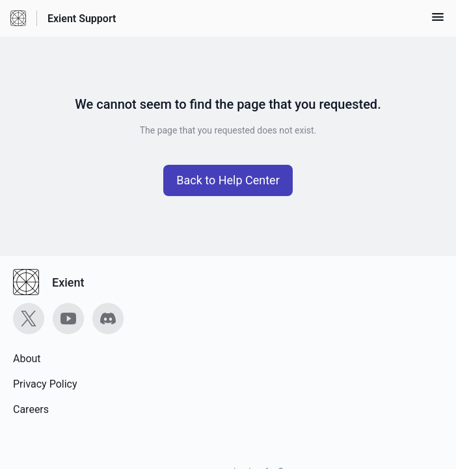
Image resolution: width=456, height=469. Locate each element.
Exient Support (81, 18)
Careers (31, 409)
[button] (438, 21)
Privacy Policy (45, 384)
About (27, 358)
